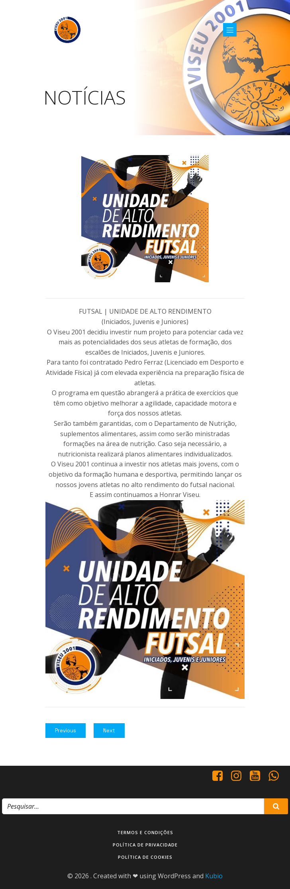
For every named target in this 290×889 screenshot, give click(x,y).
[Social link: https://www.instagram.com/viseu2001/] (239, 776)
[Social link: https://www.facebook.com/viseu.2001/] (220, 776)
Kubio (214, 876)
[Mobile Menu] (230, 30)
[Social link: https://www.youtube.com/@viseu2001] (258, 776)
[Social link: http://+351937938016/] (276, 776)
